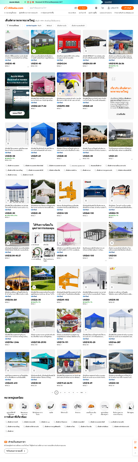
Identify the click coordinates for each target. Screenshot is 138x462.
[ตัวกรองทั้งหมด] (13, 25)
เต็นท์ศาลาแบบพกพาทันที (96, 422)
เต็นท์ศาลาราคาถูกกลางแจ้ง (103, 170)
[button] (75, 8)
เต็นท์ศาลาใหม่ (69, 426)
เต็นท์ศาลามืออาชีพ (53, 170)
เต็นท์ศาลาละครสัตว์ (77, 422)
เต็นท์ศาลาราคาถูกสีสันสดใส (51, 426)
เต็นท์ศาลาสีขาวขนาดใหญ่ (14, 170)
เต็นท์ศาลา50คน (11, 175)
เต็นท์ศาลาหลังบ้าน (70, 170)
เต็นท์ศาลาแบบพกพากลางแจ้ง (56, 166)
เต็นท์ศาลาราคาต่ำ (27, 175)
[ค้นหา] (82, 8)
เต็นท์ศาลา (10, 431)
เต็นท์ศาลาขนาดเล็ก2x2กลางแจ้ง (115, 166)
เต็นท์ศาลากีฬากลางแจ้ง (31, 426)
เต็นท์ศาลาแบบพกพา (12, 166)
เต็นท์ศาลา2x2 (85, 170)
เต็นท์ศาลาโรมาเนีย (85, 426)
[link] (135, 442)
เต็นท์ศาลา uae (44, 422)
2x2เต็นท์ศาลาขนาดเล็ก (116, 422)
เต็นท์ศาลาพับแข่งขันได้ (123, 170)
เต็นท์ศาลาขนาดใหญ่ (12, 426)
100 (81, 392)
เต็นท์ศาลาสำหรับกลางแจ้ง (120, 426)
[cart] (103, 8)
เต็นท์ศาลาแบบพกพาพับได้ (34, 170)
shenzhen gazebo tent (77, 166)
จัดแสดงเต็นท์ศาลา (95, 166)
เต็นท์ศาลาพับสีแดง (101, 426)
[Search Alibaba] (51, 8)
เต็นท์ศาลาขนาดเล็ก (28, 422)
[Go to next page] (86, 392)
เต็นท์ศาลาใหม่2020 (60, 422)
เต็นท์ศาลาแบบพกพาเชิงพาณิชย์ (33, 166)
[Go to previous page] (52, 392)
